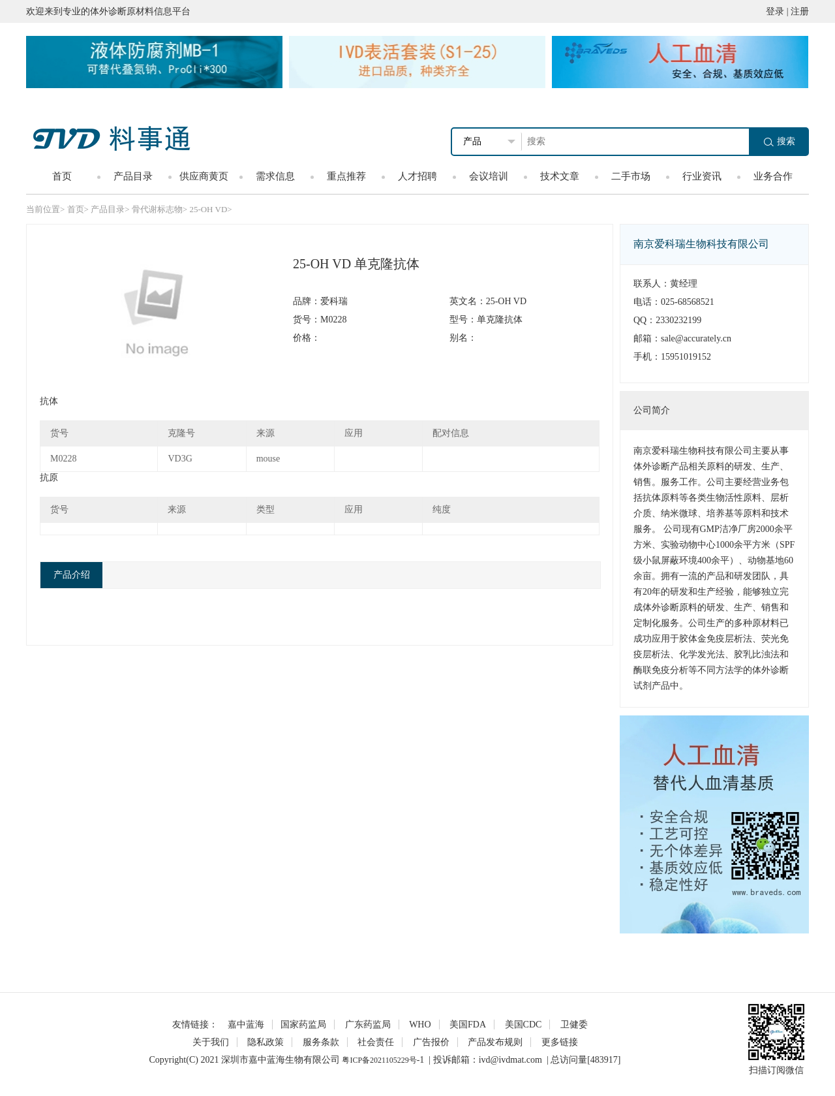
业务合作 (773, 176)
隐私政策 (265, 1042)
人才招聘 (417, 176)
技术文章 (559, 176)
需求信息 (275, 176)
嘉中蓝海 (246, 1024)
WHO (420, 1024)
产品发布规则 (495, 1042)
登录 (775, 11)
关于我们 (210, 1042)
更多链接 (559, 1042)
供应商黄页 (203, 176)
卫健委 (574, 1024)
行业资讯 (701, 176)
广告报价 (431, 1042)
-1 (421, 1060)
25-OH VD (208, 209)
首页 (62, 176)
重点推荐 (346, 176)
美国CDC (523, 1024)
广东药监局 (368, 1024)
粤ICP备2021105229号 (379, 1060)
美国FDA (467, 1024)
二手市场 (630, 176)
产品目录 (133, 176)
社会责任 (375, 1042)
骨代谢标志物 (157, 209)
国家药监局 (303, 1024)
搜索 (779, 141)
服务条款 (321, 1042)
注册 (800, 11)
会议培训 (488, 176)
